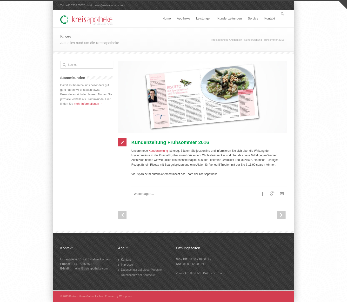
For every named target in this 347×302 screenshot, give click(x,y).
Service (253, 18)
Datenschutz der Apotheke (138, 275)
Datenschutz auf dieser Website (141, 269)
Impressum (128, 264)
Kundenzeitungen (229, 18)
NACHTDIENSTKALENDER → (202, 273)
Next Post (281, 215)
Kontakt (269, 18)
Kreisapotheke (219, 39)
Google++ (272, 193)
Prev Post (122, 215)
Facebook (262, 193)
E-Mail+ (282, 193)
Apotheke (183, 18)
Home (166, 18)
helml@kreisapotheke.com (109, 5)
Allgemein (236, 39)
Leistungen (204, 18)
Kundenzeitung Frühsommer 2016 (170, 142)
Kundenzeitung (158, 150)
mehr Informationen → (88, 103)
